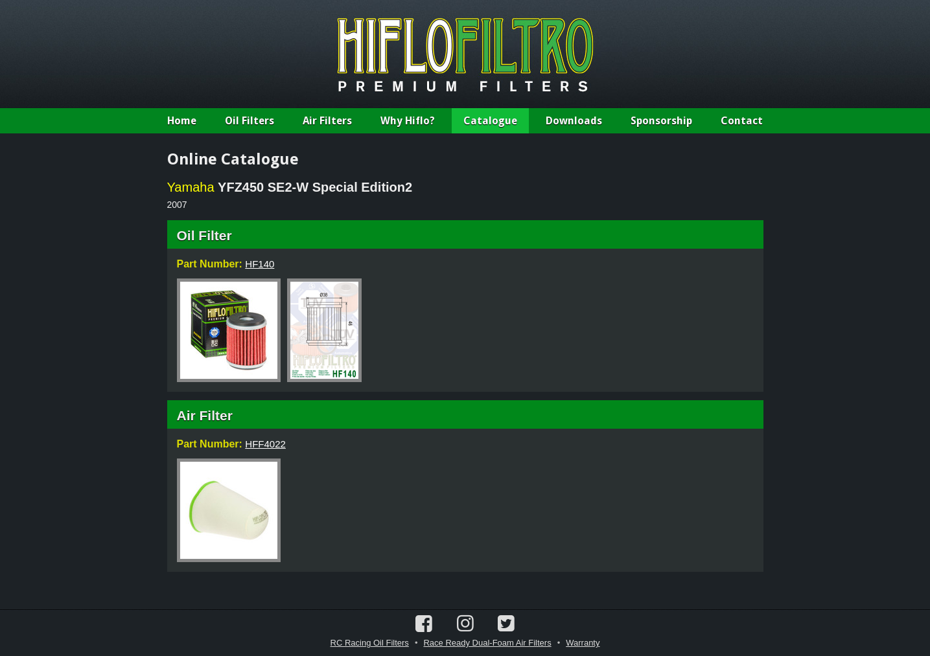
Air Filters (327, 121)
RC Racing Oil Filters (370, 643)
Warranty (582, 643)
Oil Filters (249, 121)
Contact (742, 121)
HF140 (259, 263)
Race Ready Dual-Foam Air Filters (487, 643)
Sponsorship (661, 121)
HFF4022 (265, 443)
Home (181, 121)
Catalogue (490, 121)
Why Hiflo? (407, 121)
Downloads (574, 121)
